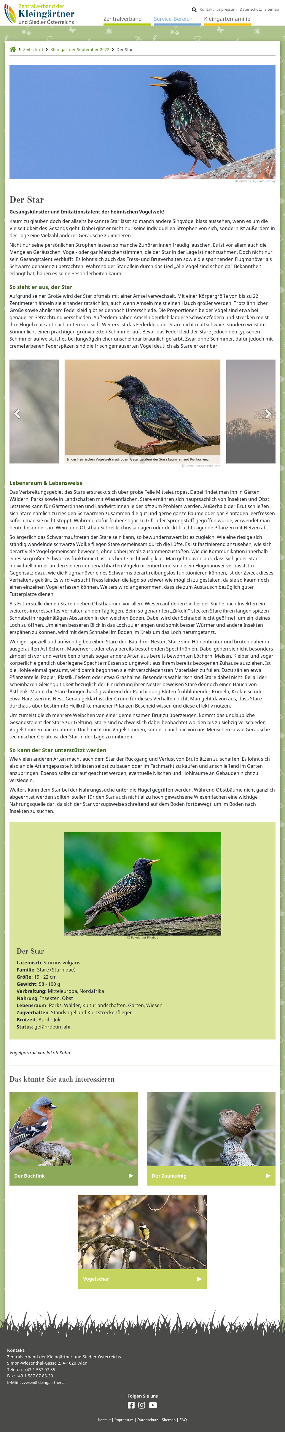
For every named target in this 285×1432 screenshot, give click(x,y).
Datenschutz (250, 9)
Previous (16, 418)
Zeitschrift (35, 49)
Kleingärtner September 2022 (87, 49)
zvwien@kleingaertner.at (46, 1381)
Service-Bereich (173, 19)
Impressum (226, 9)
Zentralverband (123, 19)
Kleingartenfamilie (227, 19)
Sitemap (271, 9)
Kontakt (206, 9)
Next (268, 418)
